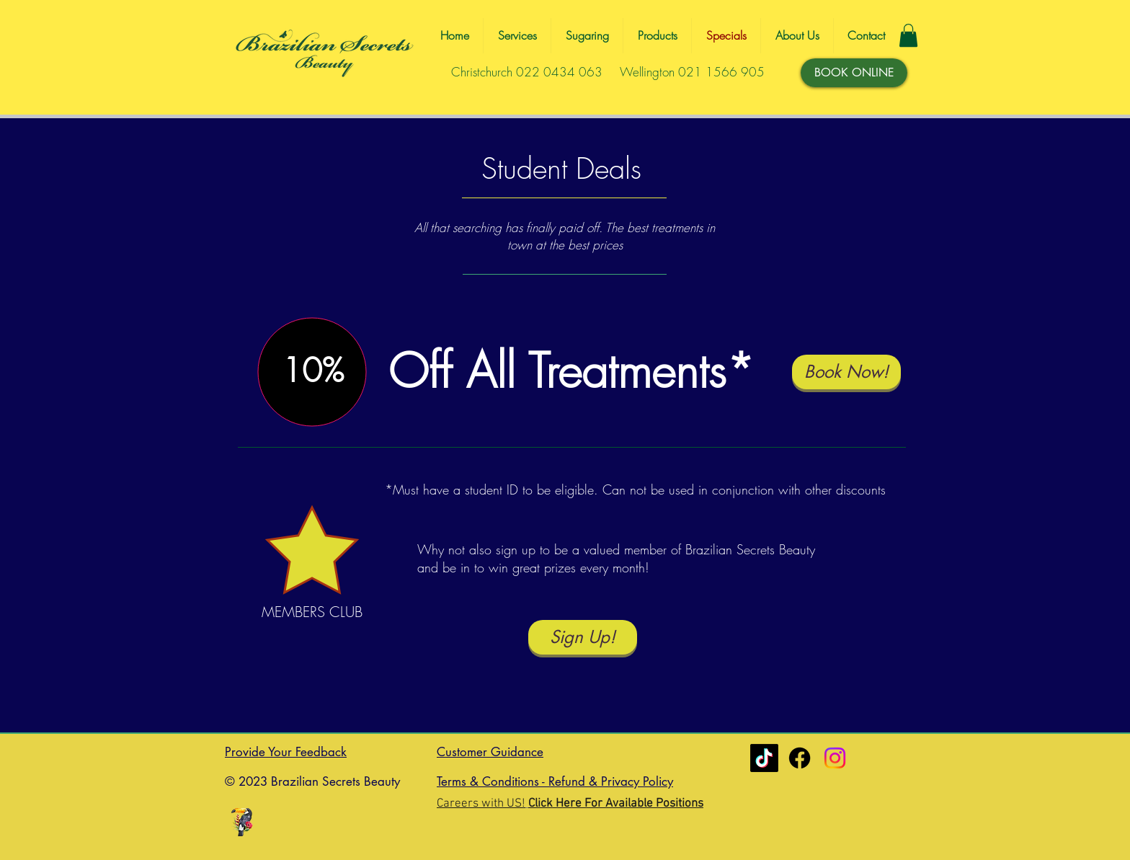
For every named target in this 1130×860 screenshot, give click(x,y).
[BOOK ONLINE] (854, 72)
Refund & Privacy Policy (610, 781)
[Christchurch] (800, 758)
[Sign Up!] (582, 637)
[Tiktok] (764, 758)
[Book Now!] (846, 372)
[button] (908, 35)
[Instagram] (835, 758)
